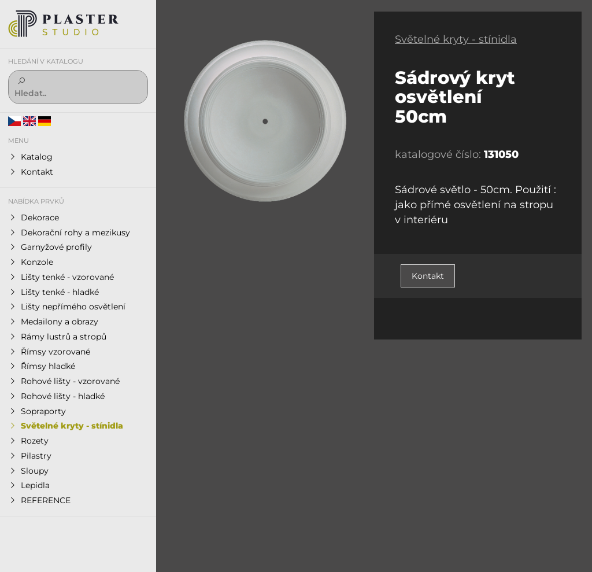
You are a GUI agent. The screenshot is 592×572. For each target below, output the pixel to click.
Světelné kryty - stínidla (456, 39)
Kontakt (428, 276)
